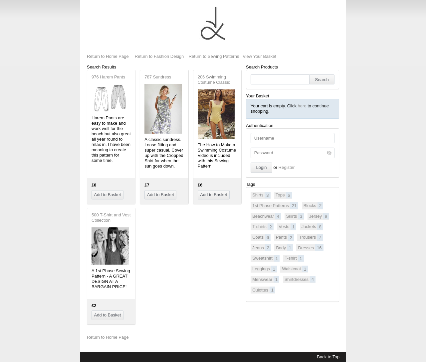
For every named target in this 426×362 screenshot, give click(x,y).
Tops (284, 195)
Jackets (312, 226)
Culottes (263, 290)
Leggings (264, 269)
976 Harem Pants (108, 76)
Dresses (310, 247)
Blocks (313, 205)
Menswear (265, 279)
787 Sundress (157, 76)
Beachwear (266, 216)
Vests (287, 226)
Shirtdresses (300, 279)
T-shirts (263, 226)
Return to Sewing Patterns (214, 56)
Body (284, 247)
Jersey (319, 216)
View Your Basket (259, 56)
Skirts (295, 216)
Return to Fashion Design (159, 56)
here (302, 105)
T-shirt (294, 258)
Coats (261, 237)
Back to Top (328, 356)
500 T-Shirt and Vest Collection (111, 217)
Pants (285, 237)
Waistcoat (295, 269)
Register (287, 167)
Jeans (261, 247)
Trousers (311, 237)
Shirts (261, 195)
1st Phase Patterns (275, 205)
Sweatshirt (266, 258)
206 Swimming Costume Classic (214, 79)
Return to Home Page (108, 56)
